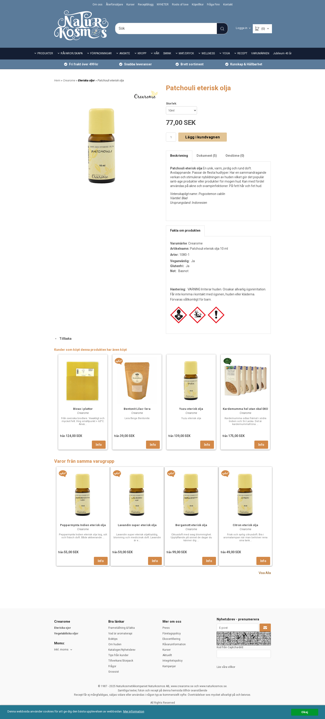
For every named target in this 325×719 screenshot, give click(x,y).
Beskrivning (179, 155)
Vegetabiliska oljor (66, 633)
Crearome (69, 80)
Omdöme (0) (234, 155)
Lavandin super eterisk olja (137, 525)
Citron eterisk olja (245, 525)
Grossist (113, 671)
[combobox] (63, 649)
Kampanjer (169, 666)
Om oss (97, 4)
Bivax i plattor (83, 409)
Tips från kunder (118, 655)
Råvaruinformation (174, 644)
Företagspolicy (171, 633)
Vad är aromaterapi (120, 633)
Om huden (114, 644)
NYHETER (163, 4)
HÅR (156, 53)
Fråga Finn (213, 4)
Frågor (112, 666)
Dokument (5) (207, 155)
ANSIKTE (124, 53)
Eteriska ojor (62, 627)
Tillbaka (63, 338)
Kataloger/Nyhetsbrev (121, 649)
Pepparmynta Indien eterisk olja (83, 525)
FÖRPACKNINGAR (101, 53)
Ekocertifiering (171, 639)
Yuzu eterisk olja (191, 409)
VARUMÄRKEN (260, 53)
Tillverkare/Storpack (120, 660)
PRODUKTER (45, 53)
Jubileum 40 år (282, 53)
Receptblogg (145, 4)
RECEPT (242, 53)
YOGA (226, 53)
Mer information (134, 711)
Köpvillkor (198, 4)
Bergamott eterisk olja (191, 525)
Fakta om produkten (185, 230)
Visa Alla (265, 573)
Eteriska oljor (86, 80)
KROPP (142, 53)
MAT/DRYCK (186, 53)
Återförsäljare (114, 4)
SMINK (167, 53)
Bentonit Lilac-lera (137, 409)
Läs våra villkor (226, 667)
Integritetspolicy (172, 660)
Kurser (130, 4)
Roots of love (180, 4)
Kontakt (228, 4)
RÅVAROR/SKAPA (72, 53)
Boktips (113, 639)
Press (166, 627)
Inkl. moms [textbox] (61, 649)
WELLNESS (208, 53)
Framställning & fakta (121, 627)
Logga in (241, 28)
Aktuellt (167, 655)
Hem (57, 80)
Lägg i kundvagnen (202, 137)
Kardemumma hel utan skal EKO (245, 409)
